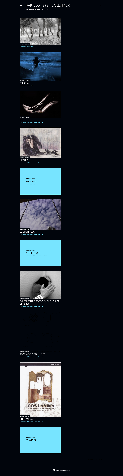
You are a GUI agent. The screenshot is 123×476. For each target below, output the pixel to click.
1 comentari (30, 85)
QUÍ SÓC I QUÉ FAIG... (43, 9)
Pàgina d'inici (31, 9)
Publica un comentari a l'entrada (35, 122)
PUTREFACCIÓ (33, 253)
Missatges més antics (95, 459)
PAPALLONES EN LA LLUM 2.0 (48, 5)
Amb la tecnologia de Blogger (61, 470)
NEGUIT (24, 160)
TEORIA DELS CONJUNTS (32, 354)
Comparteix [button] (23, 46)
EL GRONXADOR (28, 231)
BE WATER (31, 440)
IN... (21, 119)
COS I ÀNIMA (26, 419)
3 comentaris (30, 46)
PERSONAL (25, 83)
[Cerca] (101, 5)
